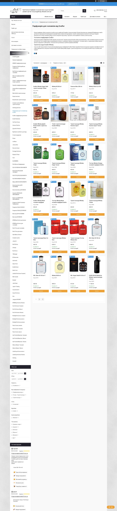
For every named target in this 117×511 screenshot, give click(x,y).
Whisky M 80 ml (56, 275)
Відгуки (75, 16)
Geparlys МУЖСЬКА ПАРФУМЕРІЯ (17, 193)
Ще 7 (14, 438)
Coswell (14, 361)
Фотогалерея (14, 41)
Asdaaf (14, 280)
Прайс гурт (83, 16)
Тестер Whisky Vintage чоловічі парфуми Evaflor (96, 164)
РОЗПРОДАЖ (16, 56)
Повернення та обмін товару (18, 49)
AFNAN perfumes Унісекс (19, 302)
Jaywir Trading (16, 286)
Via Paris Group (16, 122)
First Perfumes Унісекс (18, 312)
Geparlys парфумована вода (19, 85)
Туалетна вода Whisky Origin (39, 164)
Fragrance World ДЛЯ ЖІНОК (19, 210)
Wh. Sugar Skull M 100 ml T (78, 275)
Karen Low (15, 270)
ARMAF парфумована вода (19, 63)
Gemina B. (15, 260)
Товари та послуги (16, 53)
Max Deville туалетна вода (19, 93)
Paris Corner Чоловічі (18, 328)
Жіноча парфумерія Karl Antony (18, 76)
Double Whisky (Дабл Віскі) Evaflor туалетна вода (40, 125)
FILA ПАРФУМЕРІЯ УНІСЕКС (19, 178)
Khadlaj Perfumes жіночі (18, 319)
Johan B (14, 241)
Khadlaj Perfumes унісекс (19, 322)
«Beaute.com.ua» (48, 16)
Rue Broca (15, 250)
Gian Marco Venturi (17, 234)
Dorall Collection (16, 118)
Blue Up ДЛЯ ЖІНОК (17, 217)
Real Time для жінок (17, 231)
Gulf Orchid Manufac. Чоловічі (20, 335)
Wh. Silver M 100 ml (94, 238)
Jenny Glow (15, 144)
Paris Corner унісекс (17, 325)
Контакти (67, 16)
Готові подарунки (17, 135)
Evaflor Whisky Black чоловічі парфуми (39, 201)
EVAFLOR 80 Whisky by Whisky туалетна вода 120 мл (95, 277)
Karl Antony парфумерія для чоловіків (19, 72)
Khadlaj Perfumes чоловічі (19, 315)
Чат (111, 507)
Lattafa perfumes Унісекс (19, 354)
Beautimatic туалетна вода (19, 99)
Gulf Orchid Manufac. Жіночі (19, 338)
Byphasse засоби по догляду (20, 131)
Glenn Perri (15, 263)
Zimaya (14, 247)
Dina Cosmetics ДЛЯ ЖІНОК (19, 189)
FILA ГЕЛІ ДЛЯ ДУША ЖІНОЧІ (20, 175)
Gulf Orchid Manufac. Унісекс (19, 341)
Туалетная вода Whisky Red (59, 239)
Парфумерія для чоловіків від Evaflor (20, 111)
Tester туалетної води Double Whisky (58, 124)
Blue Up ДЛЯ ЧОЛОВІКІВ (18, 213)
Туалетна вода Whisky (77, 200)
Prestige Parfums (17, 151)
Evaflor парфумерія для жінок (20, 115)
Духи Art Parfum (17, 128)
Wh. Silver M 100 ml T (39, 275)
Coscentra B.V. (16, 289)
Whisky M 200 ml (56, 86)
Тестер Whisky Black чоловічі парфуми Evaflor (59, 201)
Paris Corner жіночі (17, 332)
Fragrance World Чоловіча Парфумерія (19, 203)
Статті (13, 37)
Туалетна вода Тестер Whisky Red (77, 239)
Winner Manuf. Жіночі (18, 348)
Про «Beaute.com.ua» (16, 20)
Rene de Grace (16, 148)
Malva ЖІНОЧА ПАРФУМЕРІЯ (19, 182)
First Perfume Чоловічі (18, 306)
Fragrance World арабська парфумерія (19, 67)
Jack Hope (15, 283)
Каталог (59, 16)
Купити (41, 100)
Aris (13, 296)
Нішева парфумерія (17, 60)
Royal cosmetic (16, 96)
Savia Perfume (16, 293)
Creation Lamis (16, 237)
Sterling (14, 357)
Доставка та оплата (95, 16)
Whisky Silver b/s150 (95, 86)
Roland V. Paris (16, 154)
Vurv (14, 157)
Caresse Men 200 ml (76, 86)
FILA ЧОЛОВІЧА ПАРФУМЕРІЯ (20, 167)
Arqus (14, 138)
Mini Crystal (15, 276)
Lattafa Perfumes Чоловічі (19, 273)
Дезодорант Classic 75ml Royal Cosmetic (20, 500)
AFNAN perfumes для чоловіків (18, 224)
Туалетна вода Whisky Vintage (77, 164)
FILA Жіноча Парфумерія (19, 164)
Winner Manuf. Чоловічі (18, 345)
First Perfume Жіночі (17, 309)
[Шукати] (84, 10)
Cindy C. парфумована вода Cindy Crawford (19, 81)
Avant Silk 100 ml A (18, 467)
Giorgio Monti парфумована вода (19, 89)
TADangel (15, 254)
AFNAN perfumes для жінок (19, 220)
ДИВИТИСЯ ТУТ (72, 4)
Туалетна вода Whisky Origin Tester (58, 164)
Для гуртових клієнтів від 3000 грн (17, 33)
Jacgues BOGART (17, 299)
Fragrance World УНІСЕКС (19, 207)
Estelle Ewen (16, 267)
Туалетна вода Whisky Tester (95, 201)
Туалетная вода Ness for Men (40, 239)
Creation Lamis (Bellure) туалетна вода (18, 103)
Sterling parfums (17, 107)
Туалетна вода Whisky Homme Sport (77, 124)
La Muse (14, 141)
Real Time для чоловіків (18, 228)
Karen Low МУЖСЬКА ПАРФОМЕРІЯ (18, 198)
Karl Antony (15, 244)
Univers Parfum (16, 125)
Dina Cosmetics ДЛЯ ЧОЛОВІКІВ (17, 186)
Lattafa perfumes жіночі (18, 351)
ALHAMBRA (15, 161)
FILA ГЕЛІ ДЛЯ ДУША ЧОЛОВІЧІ (18, 171)
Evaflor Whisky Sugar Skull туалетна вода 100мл (40, 87)
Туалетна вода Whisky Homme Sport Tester (95, 124)
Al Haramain (15, 257)
